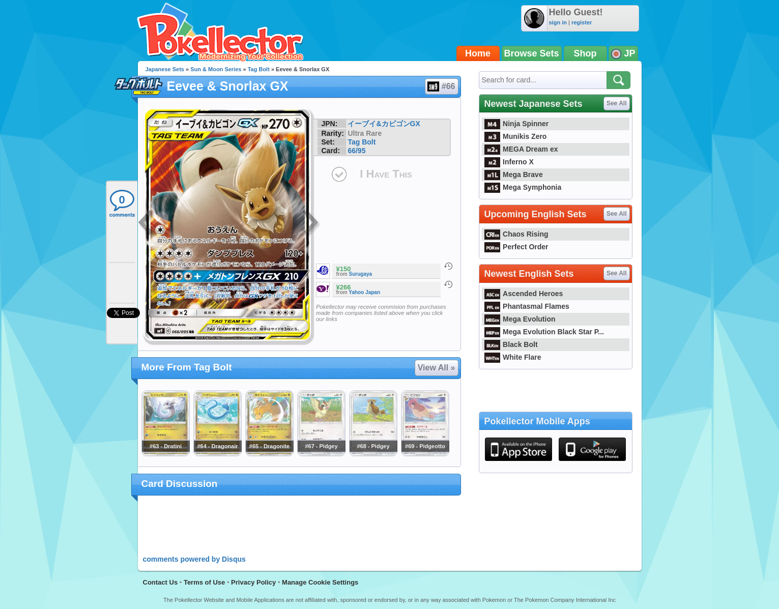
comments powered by (194, 559)
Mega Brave (513, 174)
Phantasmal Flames (526, 306)
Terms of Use (204, 582)
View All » (436, 367)
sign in (558, 22)
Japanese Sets (165, 69)
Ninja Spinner (516, 124)
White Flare (512, 357)
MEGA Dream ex (521, 149)
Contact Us (160, 582)
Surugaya (360, 274)
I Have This (386, 173)
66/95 (356, 151)
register (581, 22)
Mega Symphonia (523, 187)
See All (617, 103)
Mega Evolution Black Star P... (544, 332)
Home (478, 53)
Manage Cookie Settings (320, 582)
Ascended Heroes (523, 293)
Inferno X (509, 162)
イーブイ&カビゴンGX (384, 124)
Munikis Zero (515, 136)
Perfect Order (516, 247)
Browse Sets (531, 53)
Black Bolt (511, 344)
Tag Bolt (259, 69)
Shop (585, 53)
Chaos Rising (516, 234)
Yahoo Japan (364, 292)
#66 (441, 86)
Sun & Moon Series (215, 69)
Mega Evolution (520, 319)
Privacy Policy (253, 582)
